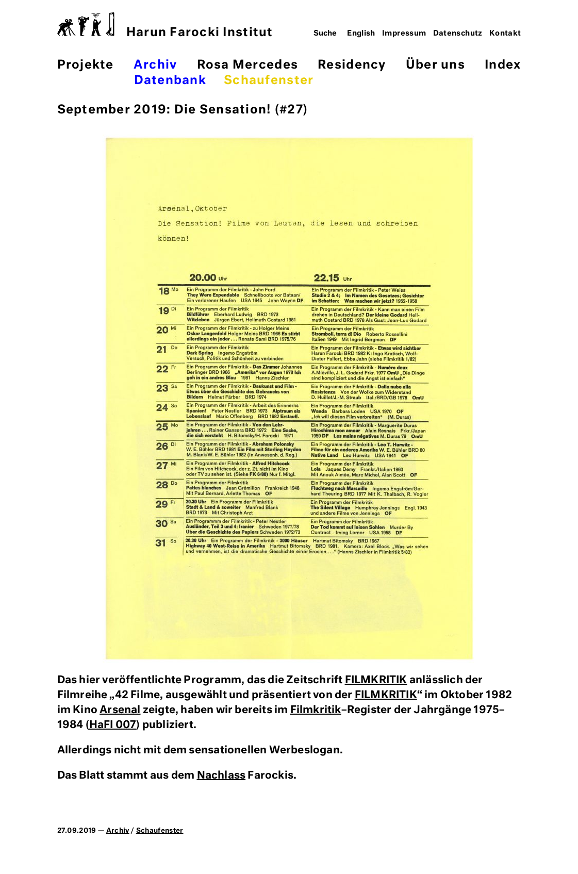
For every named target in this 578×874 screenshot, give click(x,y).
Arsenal (120, 710)
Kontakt (505, 33)
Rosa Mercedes (247, 65)
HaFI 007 (113, 725)
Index (503, 65)
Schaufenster (268, 81)
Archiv (155, 65)
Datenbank (170, 81)
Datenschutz (458, 33)
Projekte (85, 65)
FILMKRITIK (376, 680)
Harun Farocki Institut (165, 25)
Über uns (435, 65)
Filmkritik (315, 710)
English (361, 33)
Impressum (404, 33)
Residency (352, 65)
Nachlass (221, 775)
